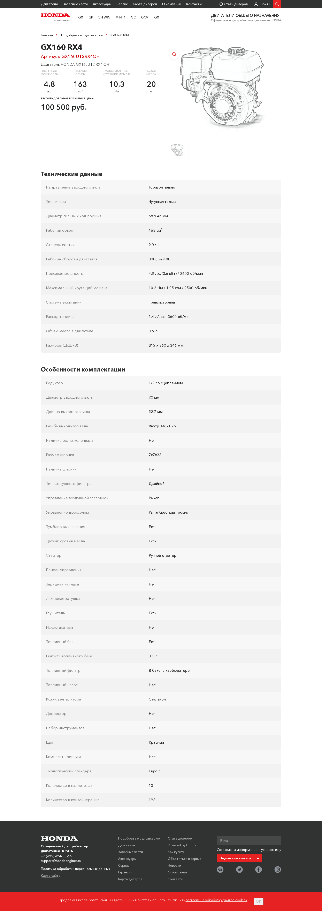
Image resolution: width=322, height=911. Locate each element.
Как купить (176, 852)
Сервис (122, 4)
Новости (174, 865)
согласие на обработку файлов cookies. (216, 900)
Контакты (194, 4)
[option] (223, 89)
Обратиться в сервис (184, 859)
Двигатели (49, 4)
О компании (171, 4)
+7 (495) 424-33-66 (56, 856)
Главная (47, 35)
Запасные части (75, 4)
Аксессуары (102, 4)
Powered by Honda (182, 845)
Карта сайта (50, 875)
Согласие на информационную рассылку (249, 850)
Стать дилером (180, 838)
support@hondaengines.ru (61, 861)
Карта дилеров (145, 4)
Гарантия (125, 872)
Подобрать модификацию (82, 35)
